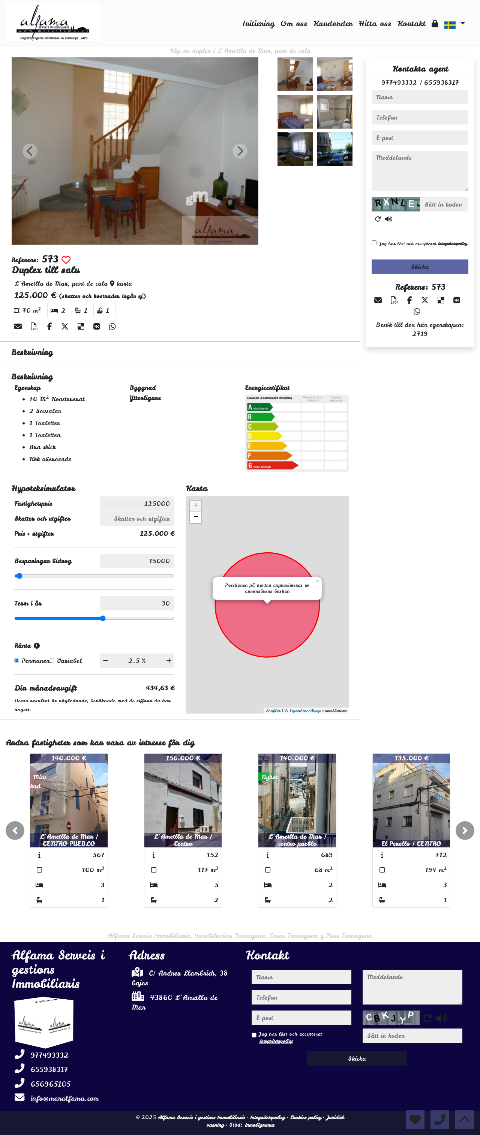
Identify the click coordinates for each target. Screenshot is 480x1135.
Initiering (258, 23)
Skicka (420, 266)
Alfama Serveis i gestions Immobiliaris (202, 1117)
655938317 (441, 82)
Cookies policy (306, 1117)
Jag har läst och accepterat (423, 244)
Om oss (293, 23)
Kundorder (332, 23)
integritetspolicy (452, 244)
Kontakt (411, 23)
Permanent (36, 661)
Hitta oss (374, 23)
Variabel (69, 661)
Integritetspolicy (268, 1117)
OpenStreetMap (305, 710)
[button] (15, 830)
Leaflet (273, 710)
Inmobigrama (259, 1125)
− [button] (196, 517)
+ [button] (196, 506)
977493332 (399, 82)
